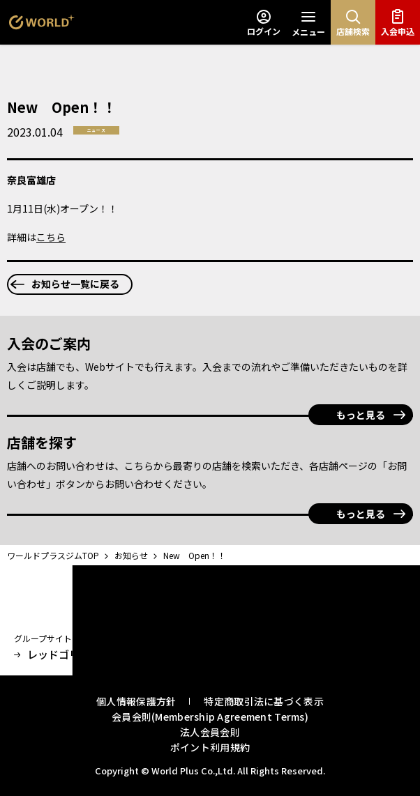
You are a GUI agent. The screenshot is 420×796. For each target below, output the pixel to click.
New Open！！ (194, 555)
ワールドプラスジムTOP (54, 555)
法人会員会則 (210, 732)
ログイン (263, 22)
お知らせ (132, 555)
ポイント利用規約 (210, 747)
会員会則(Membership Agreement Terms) (210, 717)
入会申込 (397, 22)
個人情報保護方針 (136, 701)
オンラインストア (176, 654)
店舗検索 (353, 22)
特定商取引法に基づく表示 (263, 701)
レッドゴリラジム (62, 654)
